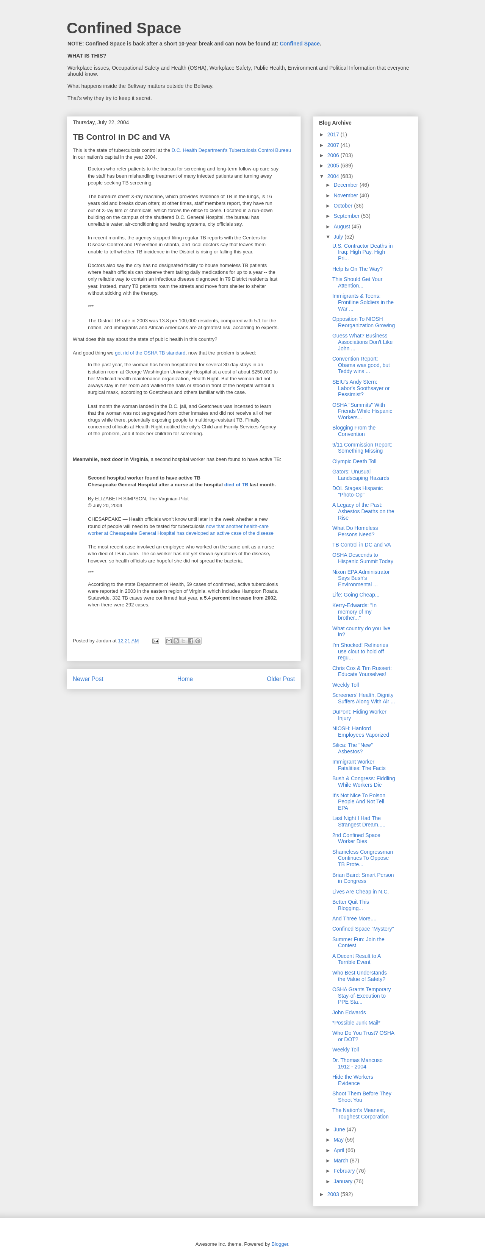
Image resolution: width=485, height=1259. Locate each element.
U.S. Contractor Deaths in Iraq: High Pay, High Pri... (362, 252)
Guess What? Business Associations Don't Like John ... (362, 342)
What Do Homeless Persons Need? (355, 531)
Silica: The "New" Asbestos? (352, 748)
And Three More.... (354, 918)
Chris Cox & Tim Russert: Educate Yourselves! (362, 671)
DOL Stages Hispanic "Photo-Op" (357, 491)
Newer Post (88, 679)
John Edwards (349, 1012)
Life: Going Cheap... (356, 595)
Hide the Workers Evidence (352, 1080)
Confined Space (124, 28)
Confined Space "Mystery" (363, 929)
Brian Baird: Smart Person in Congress (363, 878)
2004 (334, 176)
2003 (334, 1194)
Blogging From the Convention (353, 431)
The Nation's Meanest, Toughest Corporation (360, 1113)
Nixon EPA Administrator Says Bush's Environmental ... (361, 578)
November (346, 195)
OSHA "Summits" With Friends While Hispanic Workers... (362, 411)
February (344, 1171)
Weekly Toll (345, 685)
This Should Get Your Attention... (357, 282)
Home (185, 679)
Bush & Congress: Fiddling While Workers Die (363, 781)
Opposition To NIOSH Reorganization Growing (363, 322)
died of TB (236, 484)
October (343, 206)
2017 (334, 134)
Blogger (279, 1244)
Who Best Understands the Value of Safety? (359, 976)
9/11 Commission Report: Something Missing (362, 448)
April (339, 1150)
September (347, 216)
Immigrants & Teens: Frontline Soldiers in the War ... (363, 302)
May (339, 1140)
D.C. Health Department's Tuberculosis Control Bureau (231, 150)
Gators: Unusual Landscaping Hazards (360, 475)
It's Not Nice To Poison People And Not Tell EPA (358, 801)
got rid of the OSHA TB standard (150, 353)
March (341, 1160)
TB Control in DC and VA (361, 545)
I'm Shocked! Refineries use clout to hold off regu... (360, 651)
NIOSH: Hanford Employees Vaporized (360, 731)
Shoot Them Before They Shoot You (361, 1096)
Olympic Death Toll (354, 461)
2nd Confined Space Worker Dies (356, 838)
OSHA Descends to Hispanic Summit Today (362, 558)
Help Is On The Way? (357, 269)
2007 (334, 145)
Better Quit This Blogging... (350, 905)
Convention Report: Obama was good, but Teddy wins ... (361, 365)
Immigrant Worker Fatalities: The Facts (359, 765)
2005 (334, 165)
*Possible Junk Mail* (356, 1023)
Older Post (281, 679)
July (338, 237)
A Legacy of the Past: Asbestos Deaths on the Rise (363, 511)
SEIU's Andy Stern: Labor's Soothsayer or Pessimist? (361, 388)
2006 (334, 155)
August (342, 226)
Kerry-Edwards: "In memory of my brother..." (354, 611)
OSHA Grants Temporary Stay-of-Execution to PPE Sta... (361, 995)
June (339, 1129)
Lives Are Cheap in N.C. (360, 892)
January (343, 1181)
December (346, 185)
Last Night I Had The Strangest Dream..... (358, 821)
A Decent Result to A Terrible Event (356, 959)
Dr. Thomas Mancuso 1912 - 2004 (357, 1063)
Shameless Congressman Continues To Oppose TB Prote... (362, 858)
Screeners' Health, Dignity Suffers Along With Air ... (363, 698)
